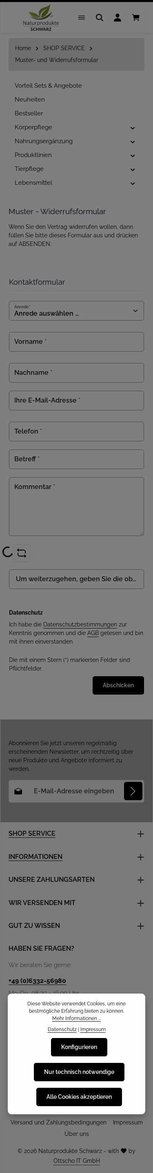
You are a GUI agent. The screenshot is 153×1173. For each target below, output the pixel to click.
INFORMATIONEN (35, 857)
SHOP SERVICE (32, 833)
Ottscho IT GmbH (76, 1161)
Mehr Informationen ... (76, 1022)
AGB (93, 633)
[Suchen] (99, 17)
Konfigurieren (79, 1050)
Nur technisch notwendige (79, 1075)
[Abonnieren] (133, 791)
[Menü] (81, 17)
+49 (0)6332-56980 (37, 981)
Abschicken (118, 685)
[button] (132, 127)
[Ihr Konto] (117, 17)
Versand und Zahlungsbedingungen (58, 1122)
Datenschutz (62, 1032)
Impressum (128, 1122)
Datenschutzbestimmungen (80, 624)
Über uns (76, 1134)
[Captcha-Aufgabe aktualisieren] (21, 553)
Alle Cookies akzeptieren (79, 1100)
